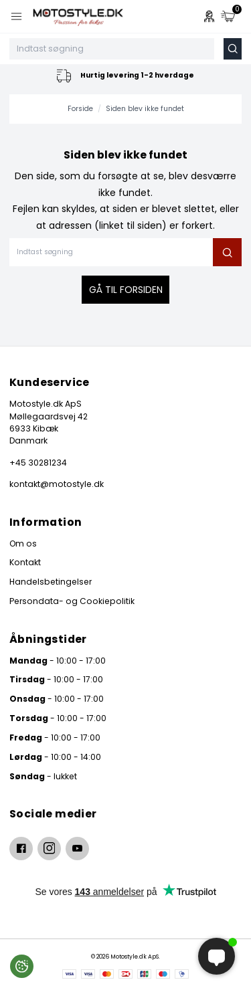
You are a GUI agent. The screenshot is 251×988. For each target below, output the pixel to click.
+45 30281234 (38, 462)
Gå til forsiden (126, 289)
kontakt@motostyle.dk (56, 484)
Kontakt (25, 562)
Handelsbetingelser (50, 581)
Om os (23, 543)
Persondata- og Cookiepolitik (72, 601)
